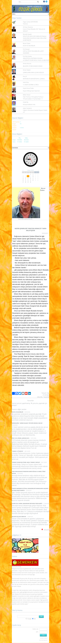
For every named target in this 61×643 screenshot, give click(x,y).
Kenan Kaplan (27, 70)
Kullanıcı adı (35, 629)
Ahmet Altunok (27, 63)
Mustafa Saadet (27, 34)
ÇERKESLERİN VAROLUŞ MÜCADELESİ (33, 72)
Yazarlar (46, 397)
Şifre (37, 632)
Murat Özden (26, 43)
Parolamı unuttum (43, 638)
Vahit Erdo (26, 82)
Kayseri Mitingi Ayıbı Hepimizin (31, 91)
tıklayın (14, 405)
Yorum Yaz (45, 393)
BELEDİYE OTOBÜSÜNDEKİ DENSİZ (32, 66)
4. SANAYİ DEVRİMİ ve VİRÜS (31, 85)
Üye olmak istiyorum (43, 640)
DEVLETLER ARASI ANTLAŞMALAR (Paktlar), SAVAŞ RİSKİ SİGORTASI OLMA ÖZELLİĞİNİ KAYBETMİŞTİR (35, 38)
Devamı (45, 530)
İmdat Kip (25, 102)
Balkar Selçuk (26, 95)
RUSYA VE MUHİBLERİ (29, 46)
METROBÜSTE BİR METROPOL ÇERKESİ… (34, 79)
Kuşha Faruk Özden (28, 88)
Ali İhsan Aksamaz (28, 27)
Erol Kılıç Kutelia (27, 56)
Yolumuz (25, 24)
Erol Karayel (26, 49)
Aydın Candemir (27, 108)
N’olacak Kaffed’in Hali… (29, 104)
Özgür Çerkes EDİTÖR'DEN (30, 22)
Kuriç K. (25, 76)
